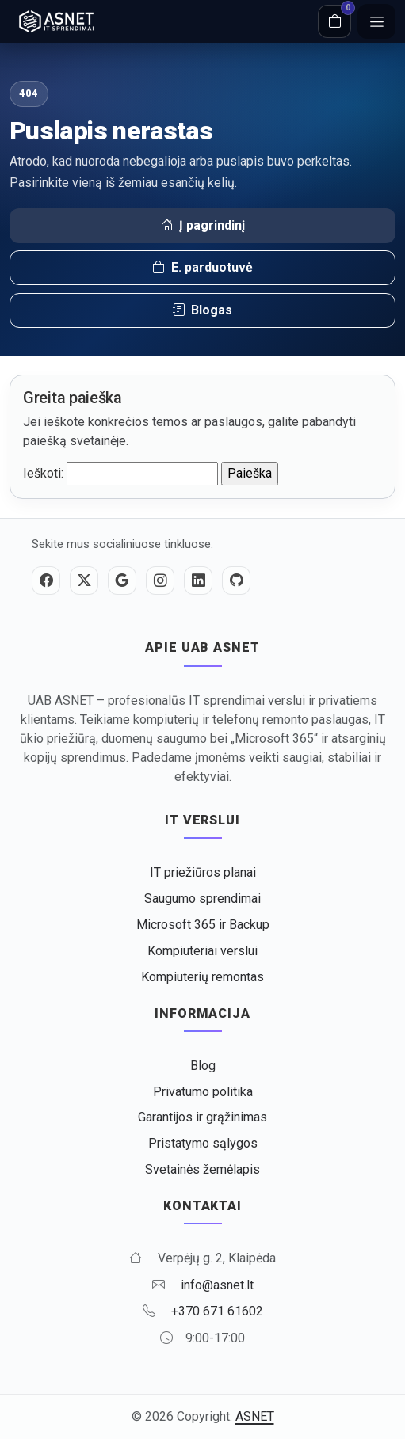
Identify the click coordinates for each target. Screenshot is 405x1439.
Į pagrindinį (202, 225)
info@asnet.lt (217, 1284)
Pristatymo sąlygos (203, 1143)
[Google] (122, 580)
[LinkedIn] (198, 580)
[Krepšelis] (334, 21)
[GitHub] (236, 580)
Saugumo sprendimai (202, 898)
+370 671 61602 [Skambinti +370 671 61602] (217, 1311)
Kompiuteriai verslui (202, 950)
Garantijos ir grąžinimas (202, 1117)
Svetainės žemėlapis (202, 1169)
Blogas (202, 310)
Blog (203, 1065)
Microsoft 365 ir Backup (202, 924)
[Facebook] (46, 580)
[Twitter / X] (84, 580)
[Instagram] (160, 580)
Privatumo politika (203, 1091)
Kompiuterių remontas (202, 976)
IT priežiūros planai (203, 872)
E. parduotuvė (202, 267)
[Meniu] (376, 21)
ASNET (254, 1416)
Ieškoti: (43, 473)
